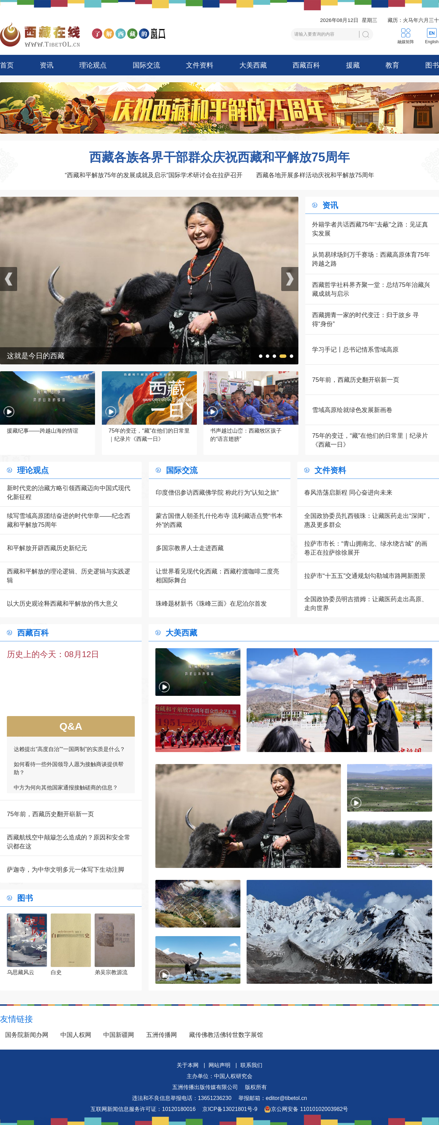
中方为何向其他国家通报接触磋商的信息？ (66, 764)
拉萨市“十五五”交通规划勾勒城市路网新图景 (365, 575)
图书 (432, 65)
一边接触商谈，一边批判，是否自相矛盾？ (66, 780)
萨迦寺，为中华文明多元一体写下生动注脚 (65, 869)
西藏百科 (306, 65)
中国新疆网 (118, 1034)
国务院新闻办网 (26, 1034)
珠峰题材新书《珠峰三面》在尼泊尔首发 (211, 603)
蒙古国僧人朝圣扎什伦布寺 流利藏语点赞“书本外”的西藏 (219, 520)
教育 (392, 65)
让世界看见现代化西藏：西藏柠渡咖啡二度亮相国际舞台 (217, 576)
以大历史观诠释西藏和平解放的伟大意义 (62, 603)
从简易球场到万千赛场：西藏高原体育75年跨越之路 (371, 259)
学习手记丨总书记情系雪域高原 (355, 349)
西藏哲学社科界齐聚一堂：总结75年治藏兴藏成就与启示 (371, 289)
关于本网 (188, 1065)
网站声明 (219, 1065)
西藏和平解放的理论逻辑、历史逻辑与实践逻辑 (68, 576)
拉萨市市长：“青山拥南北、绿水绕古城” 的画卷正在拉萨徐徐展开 (365, 548)
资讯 (47, 65)
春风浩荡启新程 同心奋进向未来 (348, 492)
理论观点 (93, 65)
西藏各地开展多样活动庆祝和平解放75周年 (315, 175)
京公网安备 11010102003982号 (306, 1109)
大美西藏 (253, 65)
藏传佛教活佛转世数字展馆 (226, 1034)
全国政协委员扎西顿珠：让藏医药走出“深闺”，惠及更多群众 (368, 520)
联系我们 (251, 1065)
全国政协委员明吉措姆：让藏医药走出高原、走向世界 (366, 604)
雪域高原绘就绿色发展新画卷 (352, 410)
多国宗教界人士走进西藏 (190, 548)
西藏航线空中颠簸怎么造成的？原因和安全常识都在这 (68, 842)
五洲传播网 (161, 1034)
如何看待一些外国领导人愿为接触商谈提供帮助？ (68, 745)
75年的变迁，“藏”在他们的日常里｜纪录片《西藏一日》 (370, 440)
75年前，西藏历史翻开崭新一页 (355, 379)
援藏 (353, 65)
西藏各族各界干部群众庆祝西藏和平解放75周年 (219, 157)
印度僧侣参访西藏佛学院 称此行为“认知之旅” (217, 492)
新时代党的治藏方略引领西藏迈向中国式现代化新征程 (68, 492)
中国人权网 (75, 1034)
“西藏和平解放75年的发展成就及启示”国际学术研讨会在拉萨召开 (153, 175)
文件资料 (199, 65)
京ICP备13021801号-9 (229, 1109)
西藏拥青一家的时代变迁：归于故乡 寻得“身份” (365, 319)
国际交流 (146, 65)
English (431, 41)
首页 (7, 65)
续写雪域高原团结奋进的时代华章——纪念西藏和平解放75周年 (68, 520)
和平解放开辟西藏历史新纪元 (47, 548)
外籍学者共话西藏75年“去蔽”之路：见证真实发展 (370, 229)
